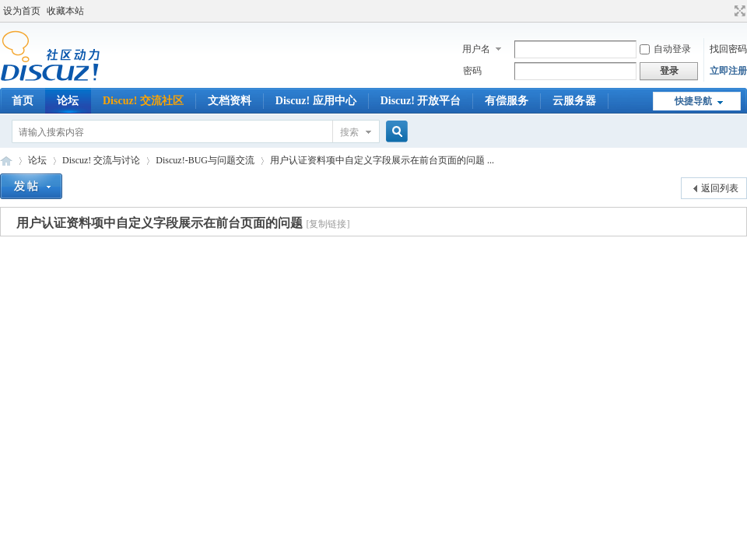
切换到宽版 (738, 11)
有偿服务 (506, 101)
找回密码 (728, 49)
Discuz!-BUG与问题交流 (205, 160)
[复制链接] (327, 224)
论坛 (68, 101)
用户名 (476, 49)
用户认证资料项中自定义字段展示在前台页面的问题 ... (382, 160)
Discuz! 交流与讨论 (101, 160)
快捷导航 (693, 101)
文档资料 (229, 101)
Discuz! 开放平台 (421, 101)
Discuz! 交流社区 (143, 101)
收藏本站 (65, 10)
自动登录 (665, 49)
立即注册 (728, 70)
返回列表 (719, 188)
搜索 (349, 132)
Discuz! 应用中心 (315, 101)
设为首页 (21, 10)
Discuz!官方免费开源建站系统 (6, 160)
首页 (22, 101)
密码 (472, 70)
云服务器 (574, 101)
